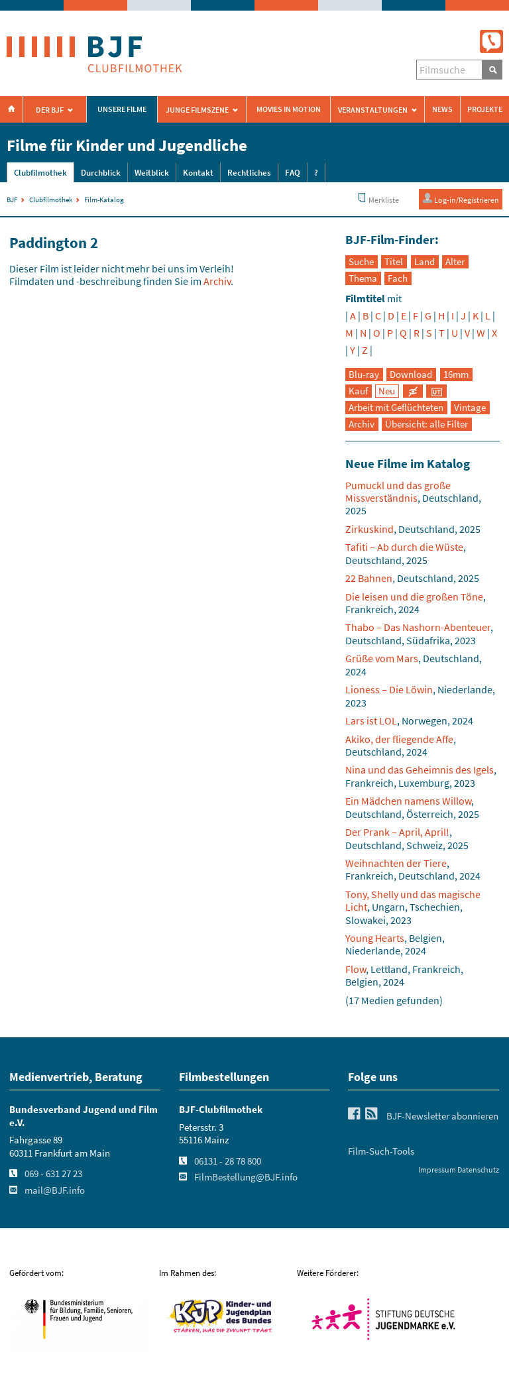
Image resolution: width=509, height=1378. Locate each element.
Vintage (470, 408)
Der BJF (50, 110)
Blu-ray (364, 374)
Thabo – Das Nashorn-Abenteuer (417, 627)
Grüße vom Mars (381, 658)
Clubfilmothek (40, 172)
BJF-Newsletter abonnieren (442, 1116)
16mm (456, 374)
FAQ (292, 172)
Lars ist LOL (371, 720)
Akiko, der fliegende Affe (399, 739)
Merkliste (378, 198)
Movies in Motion (288, 109)
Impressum (437, 1170)
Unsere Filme (121, 109)
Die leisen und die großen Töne (414, 596)
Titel (393, 262)
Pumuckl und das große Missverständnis (398, 491)
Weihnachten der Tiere (396, 863)
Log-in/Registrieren (460, 198)
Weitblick (152, 172)
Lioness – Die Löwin (389, 689)
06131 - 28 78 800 (227, 1161)
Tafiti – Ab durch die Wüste (404, 546)
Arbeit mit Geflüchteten (396, 408)
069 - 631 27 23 (53, 1174)
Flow (355, 969)
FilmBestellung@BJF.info (246, 1177)
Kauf (358, 391)
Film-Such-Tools (381, 1151)
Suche (361, 262)
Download (411, 374)
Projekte (484, 109)
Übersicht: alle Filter (426, 424)
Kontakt (198, 172)
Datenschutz (478, 1170)
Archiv (217, 281)
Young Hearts (374, 938)
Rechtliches (249, 172)
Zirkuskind (369, 529)
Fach (398, 278)
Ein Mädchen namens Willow (408, 800)
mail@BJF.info (55, 1190)
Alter (455, 262)
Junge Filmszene (197, 110)
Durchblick (101, 172)
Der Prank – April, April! (397, 831)
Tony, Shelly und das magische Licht (413, 900)
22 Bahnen (368, 578)
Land (424, 262)
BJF (12, 199)
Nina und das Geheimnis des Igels (419, 769)
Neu (386, 391)
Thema (363, 278)
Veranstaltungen (373, 110)
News (442, 109)
